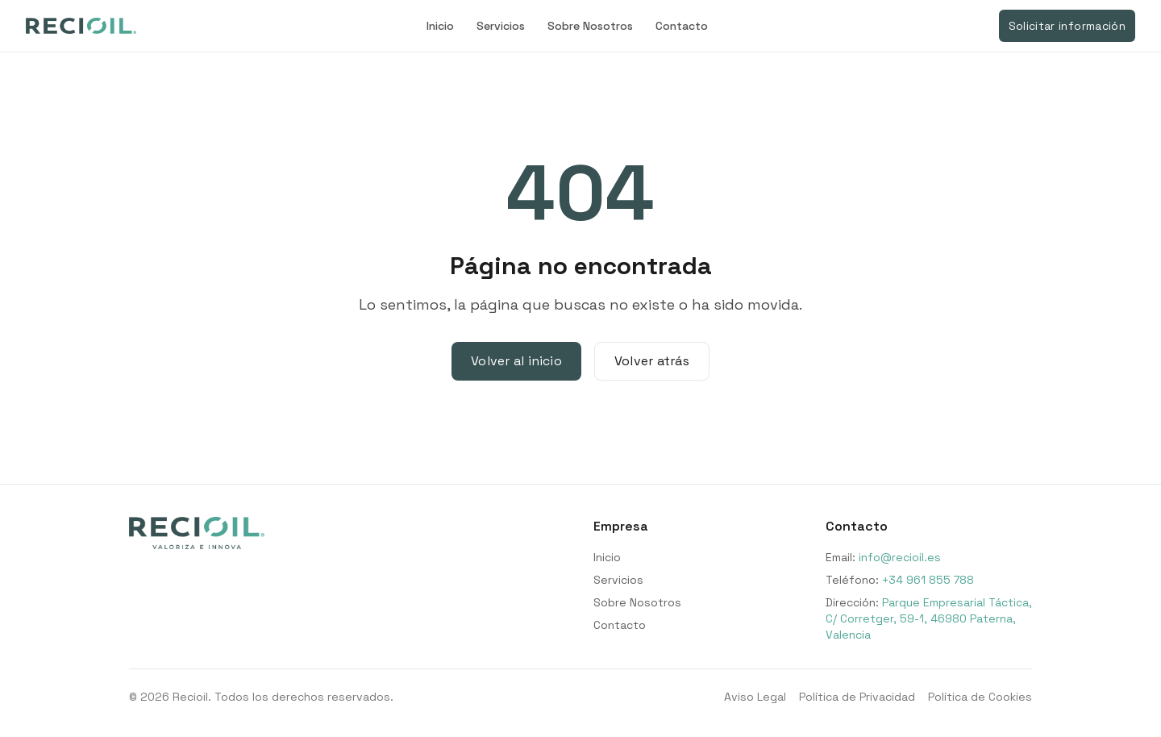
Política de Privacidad (857, 696)
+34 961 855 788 (928, 580)
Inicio (440, 26)
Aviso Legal (755, 696)
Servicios (500, 26)
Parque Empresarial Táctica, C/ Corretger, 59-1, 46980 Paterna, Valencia (929, 618)
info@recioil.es (900, 557)
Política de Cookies (980, 696)
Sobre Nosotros (590, 26)
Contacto (681, 26)
